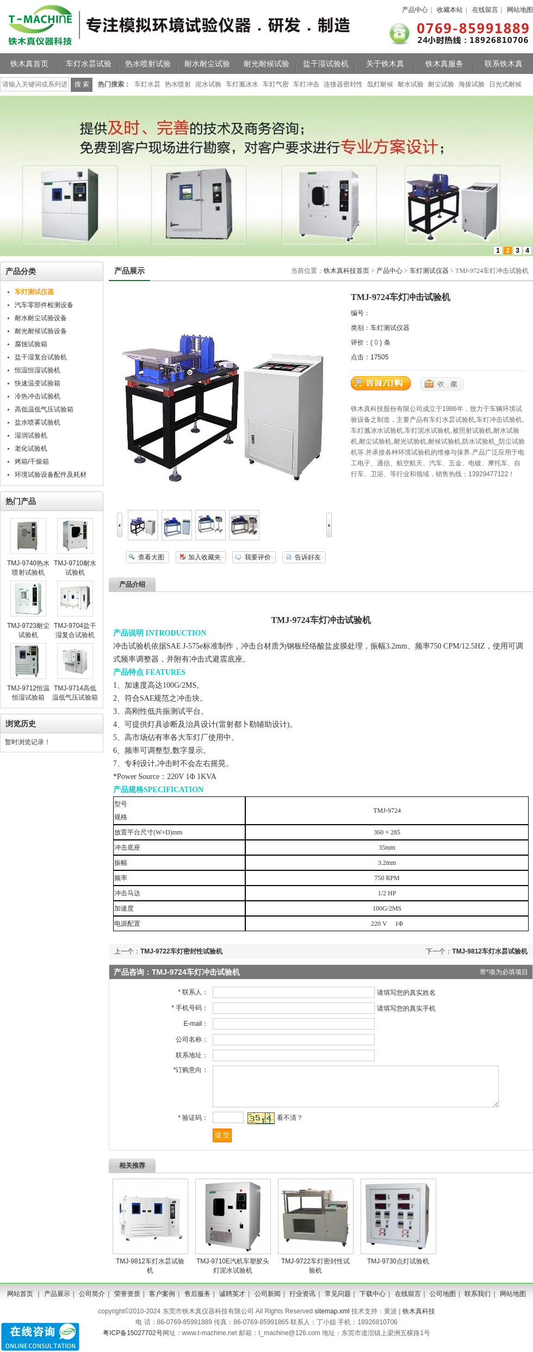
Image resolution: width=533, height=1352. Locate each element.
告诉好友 (308, 557)
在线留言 (485, 10)
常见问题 (338, 1302)
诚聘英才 (232, 1302)
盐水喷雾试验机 (37, 422)
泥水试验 (208, 84)
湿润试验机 (31, 435)
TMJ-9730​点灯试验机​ (398, 1269)
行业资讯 (302, 1302)
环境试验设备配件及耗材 (50, 474)
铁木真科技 (418, 1319)
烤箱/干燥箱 (32, 461)
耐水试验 (411, 84)
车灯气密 (276, 84)
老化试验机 (31, 448)
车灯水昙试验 (88, 63)
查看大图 (151, 557)
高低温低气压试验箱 (44, 409)
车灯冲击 (306, 84)
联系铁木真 (504, 63)
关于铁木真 (385, 63)
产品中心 (415, 10)
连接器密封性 (343, 84)
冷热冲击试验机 (37, 396)
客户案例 (162, 1302)
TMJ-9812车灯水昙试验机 (490, 951)
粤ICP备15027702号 (132, 1341)
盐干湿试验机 (326, 63)
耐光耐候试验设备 (41, 331)
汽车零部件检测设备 (44, 305)
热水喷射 (178, 84)
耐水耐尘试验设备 (41, 318)
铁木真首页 (29, 63)
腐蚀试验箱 (31, 344)
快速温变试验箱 (37, 383)
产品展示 (57, 1302)
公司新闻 (268, 1302)
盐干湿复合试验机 (41, 357)
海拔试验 (471, 84)
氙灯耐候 (380, 84)
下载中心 (373, 1302)
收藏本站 (450, 10)
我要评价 (258, 557)
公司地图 (443, 1302)
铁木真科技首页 (346, 271)
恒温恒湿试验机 (37, 370)
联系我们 (477, 1302)
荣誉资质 (127, 1302)
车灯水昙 (147, 84)
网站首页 (20, 1302)
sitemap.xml (332, 1319)
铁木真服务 (444, 63)
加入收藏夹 (204, 557)
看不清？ (285, 1126)
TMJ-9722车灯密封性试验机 (181, 951)
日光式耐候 (505, 84)
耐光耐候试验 (266, 63)
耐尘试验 (441, 84)
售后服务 (197, 1302)
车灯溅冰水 (242, 84)
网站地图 (520, 10)
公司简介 (92, 1302)
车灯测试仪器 (429, 271)
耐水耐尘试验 (207, 63)
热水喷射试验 (148, 63)
